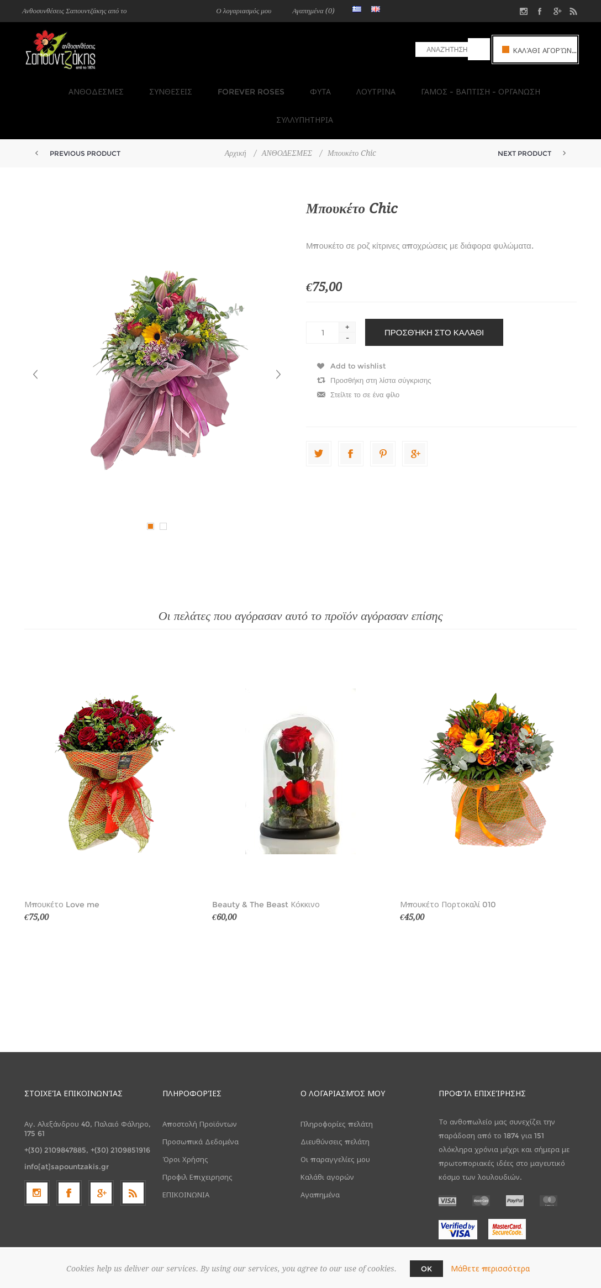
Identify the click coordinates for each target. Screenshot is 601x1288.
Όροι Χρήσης (185, 1124)
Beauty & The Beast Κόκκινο (266, 870)
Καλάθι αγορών (327, 1142)
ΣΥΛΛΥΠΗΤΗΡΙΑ (539, 88)
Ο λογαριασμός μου (243, 11)
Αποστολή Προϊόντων (199, 1089)
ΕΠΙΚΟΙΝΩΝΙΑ (185, 1159)
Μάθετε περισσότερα (490, 1269)
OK (426, 1268)
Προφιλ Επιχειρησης (197, 1142)
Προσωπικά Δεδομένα (200, 1106)
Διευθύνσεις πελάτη (335, 1106)
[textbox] (441, 49)
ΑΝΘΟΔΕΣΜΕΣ (61, 88)
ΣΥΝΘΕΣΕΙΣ (132, 88)
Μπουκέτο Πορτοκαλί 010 (448, 870)
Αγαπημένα (320, 1159)
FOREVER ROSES (209, 88)
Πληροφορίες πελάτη (336, 1089)
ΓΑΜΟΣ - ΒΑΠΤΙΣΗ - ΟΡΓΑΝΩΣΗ (429, 88)
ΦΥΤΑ (275, 88)
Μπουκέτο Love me (61, 870)
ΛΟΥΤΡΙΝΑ (327, 88)
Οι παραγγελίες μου (335, 1124)
